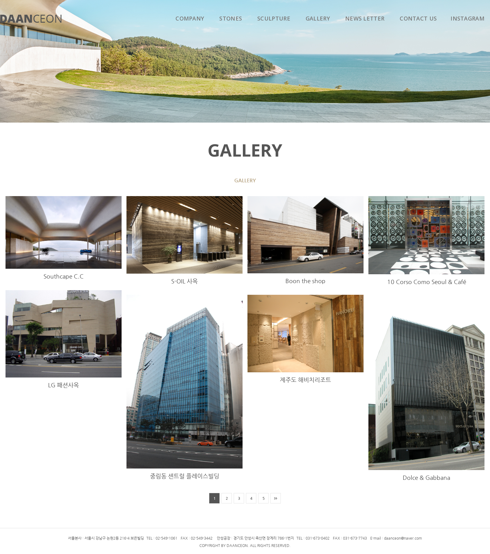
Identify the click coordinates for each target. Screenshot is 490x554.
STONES (230, 18)
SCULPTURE (273, 18)
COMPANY (189, 18)
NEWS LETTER (364, 18)
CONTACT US (418, 18)
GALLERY (318, 18)
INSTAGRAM (467, 18)
